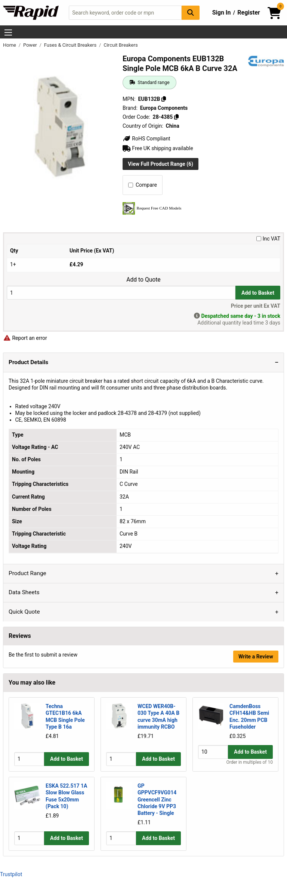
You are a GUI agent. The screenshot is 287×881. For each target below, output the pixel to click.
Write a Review (255, 657)
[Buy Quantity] (121, 293)
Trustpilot (11, 874)
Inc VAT (268, 238)
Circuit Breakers (121, 45)
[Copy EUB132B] (163, 99)
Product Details (28, 362)
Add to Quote (143, 280)
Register (248, 12)
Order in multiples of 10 (249, 762)
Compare (142, 185)
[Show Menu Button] (8, 32)
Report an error (25, 338)
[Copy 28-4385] (176, 117)
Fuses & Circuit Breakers (71, 45)
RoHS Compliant (146, 139)
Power (30, 45)
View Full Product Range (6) (160, 164)
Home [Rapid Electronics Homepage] (10, 45)
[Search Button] (191, 12)
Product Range (27, 573)
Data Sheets (24, 592)
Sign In (221, 12)
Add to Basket (257, 293)
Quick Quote (24, 611)
